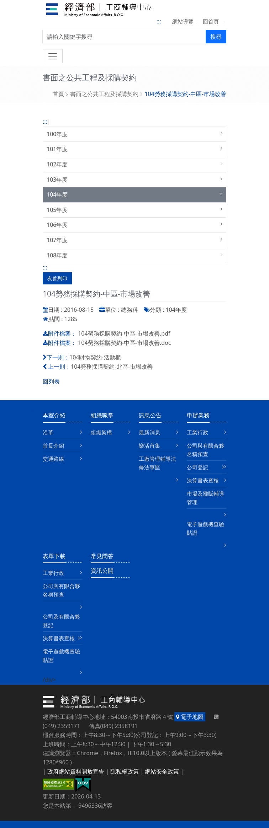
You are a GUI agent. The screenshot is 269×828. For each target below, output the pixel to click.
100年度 (57, 134)
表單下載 (54, 556)
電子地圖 (190, 717)
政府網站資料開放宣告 (75, 771)
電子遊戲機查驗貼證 (205, 528)
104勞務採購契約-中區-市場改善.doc (124, 343)
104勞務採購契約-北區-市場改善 (112, 366)
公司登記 (197, 467)
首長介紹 (53, 445)
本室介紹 (54, 415)
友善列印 (57, 278)
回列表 (51, 381)
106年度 (57, 225)
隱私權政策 (124, 771)
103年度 (57, 179)
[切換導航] (53, 56)
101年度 (57, 149)
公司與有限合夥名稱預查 (205, 450)
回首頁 (211, 21)
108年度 (57, 255)
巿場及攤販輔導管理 (205, 498)
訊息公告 (150, 415)
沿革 (48, 432)
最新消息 (149, 432)
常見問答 (102, 556)
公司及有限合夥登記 (61, 621)
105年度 (57, 210)
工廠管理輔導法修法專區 (157, 463)
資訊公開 (102, 571)
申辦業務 (198, 415)
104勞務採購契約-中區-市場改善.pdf (124, 333)
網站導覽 (183, 21)
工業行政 (197, 432)
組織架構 (101, 432)
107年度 (57, 240)
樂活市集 (149, 445)
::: (159, 21)
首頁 (58, 94)
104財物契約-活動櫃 (95, 357)
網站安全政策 (162, 771)
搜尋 (216, 37)
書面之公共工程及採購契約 (104, 94)
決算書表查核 (203, 480)
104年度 (57, 194)
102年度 (57, 164)
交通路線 (53, 458)
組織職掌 (102, 415)
